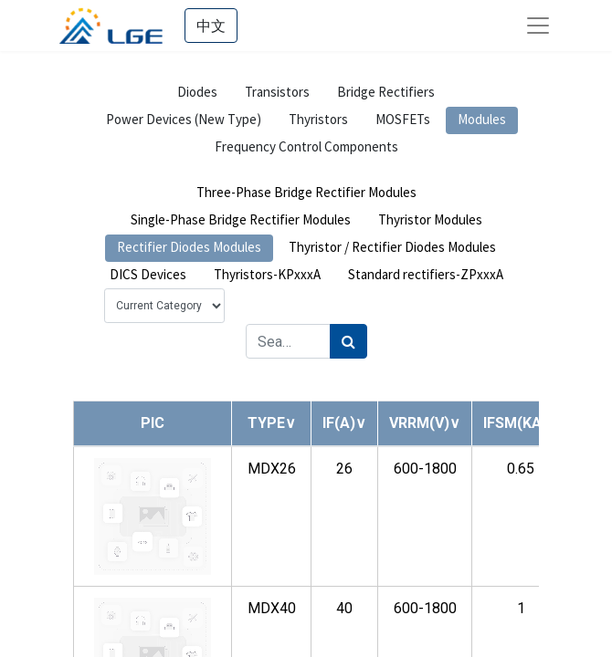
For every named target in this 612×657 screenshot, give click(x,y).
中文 (211, 25)
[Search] (348, 341)
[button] (272, 423)
